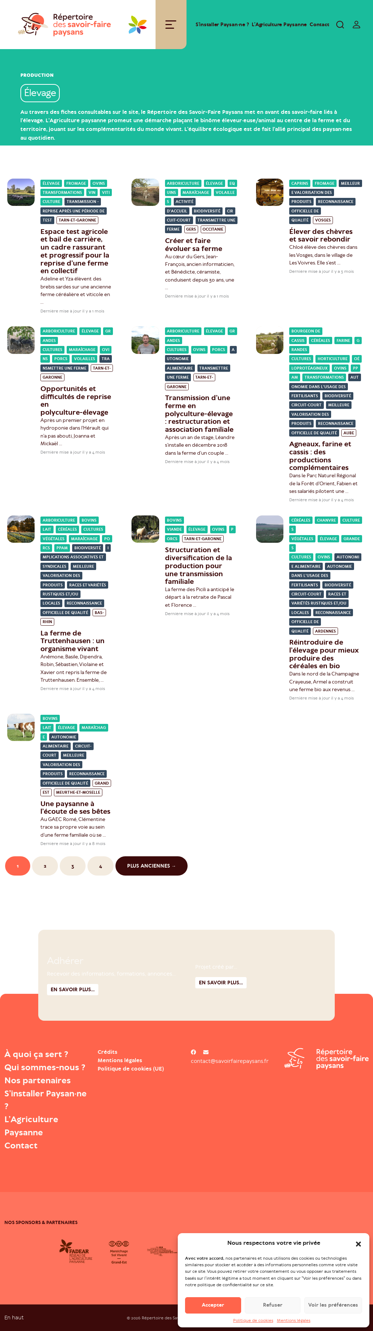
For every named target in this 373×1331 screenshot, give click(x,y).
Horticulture (333, 359)
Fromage (76, 183)
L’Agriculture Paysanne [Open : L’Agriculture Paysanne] (279, 24)
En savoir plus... (221, 1018)
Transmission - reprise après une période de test (74, 211)
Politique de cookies (253, 1321)
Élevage (51, 183)
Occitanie (213, 229)
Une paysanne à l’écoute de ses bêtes (75, 807)
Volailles (84, 359)
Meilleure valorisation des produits (325, 192)
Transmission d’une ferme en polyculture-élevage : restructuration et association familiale (200, 413)
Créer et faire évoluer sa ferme (193, 244)
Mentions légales (293, 1321)
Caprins (299, 183)
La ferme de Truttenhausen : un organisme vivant (72, 641)
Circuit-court (306, 405)
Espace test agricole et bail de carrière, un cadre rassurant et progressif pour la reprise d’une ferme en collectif (74, 251)
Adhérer (65, 996)
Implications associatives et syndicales (76, 557)
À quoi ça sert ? (36, 1054)
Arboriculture (183, 183)
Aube (348, 433)
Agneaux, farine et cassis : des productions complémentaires (320, 455)
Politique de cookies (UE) (131, 1068)
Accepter (213, 1306)
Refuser (272, 1306)
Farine (343, 340)
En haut (14, 1317)
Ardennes (325, 631)
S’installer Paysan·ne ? (222, 24)
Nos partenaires (37, 1080)
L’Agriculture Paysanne (31, 1126)
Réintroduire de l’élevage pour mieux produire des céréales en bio (323, 654)
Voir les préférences (333, 1306)
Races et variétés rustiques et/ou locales (74, 594)
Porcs (60, 359)
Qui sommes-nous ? (44, 1067)
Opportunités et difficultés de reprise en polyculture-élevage (75, 400)
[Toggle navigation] (171, 24)
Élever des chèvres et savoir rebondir (321, 235)
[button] (358, 1244)
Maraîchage (195, 192)
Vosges (323, 220)
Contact (319, 24)
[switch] (356, 24)
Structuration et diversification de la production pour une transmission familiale (198, 565)
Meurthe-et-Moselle (78, 792)
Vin (92, 192)
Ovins (99, 183)
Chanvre (326, 520)
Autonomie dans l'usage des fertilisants (325, 386)
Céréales (320, 340)
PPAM (62, 548)
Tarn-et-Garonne (77, 220)
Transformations (62, 192)
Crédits (107, 1052)
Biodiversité (207, 211)
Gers (191, 229)
